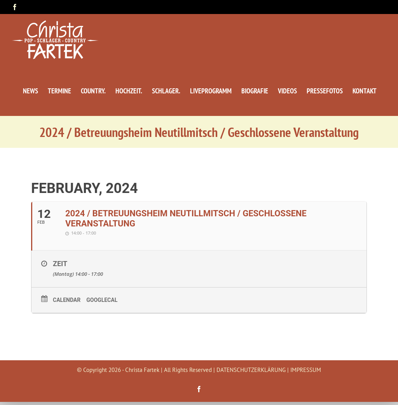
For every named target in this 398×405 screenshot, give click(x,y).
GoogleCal (101, 300)
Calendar (66, 300)
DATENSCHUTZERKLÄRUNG (251, 369)
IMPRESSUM (305, 369)
